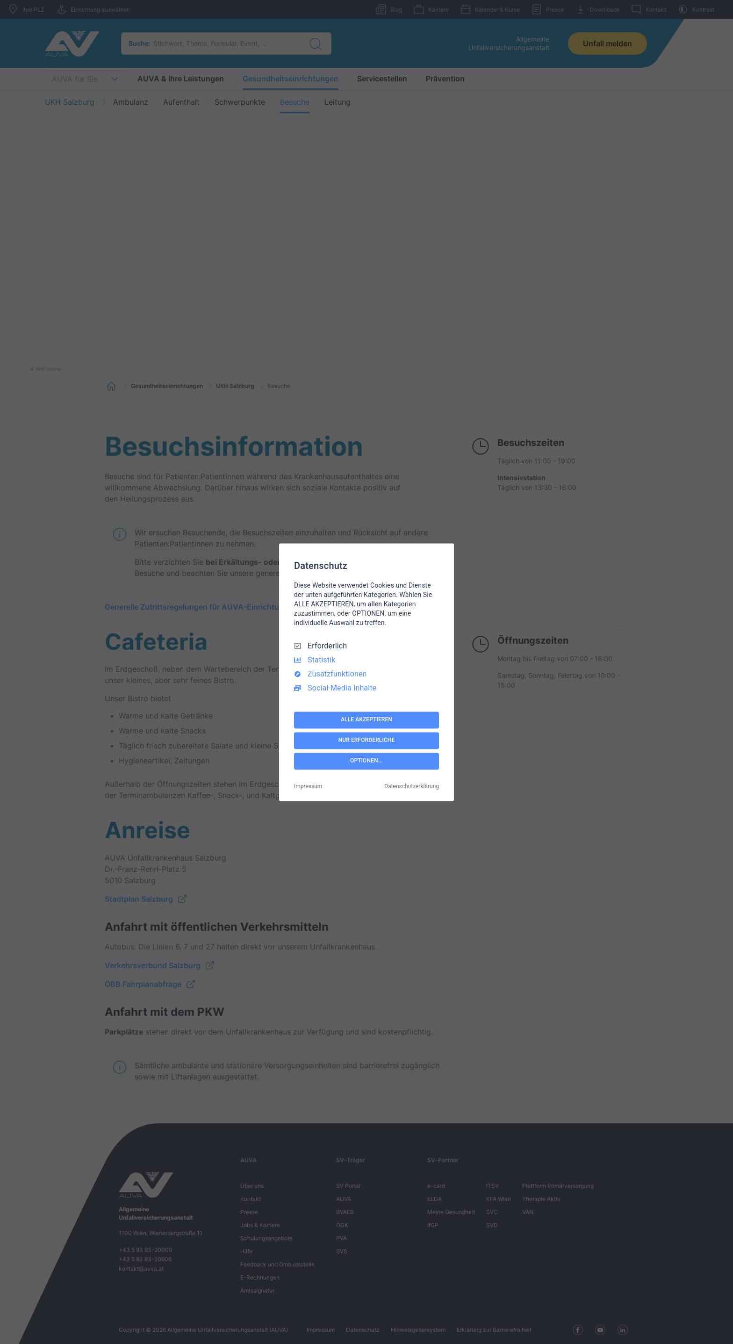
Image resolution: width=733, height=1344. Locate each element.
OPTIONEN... (366, 761)
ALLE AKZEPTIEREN (366, 720)
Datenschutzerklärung (411, 786)
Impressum (308, 786)
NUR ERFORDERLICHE (366, 740)
